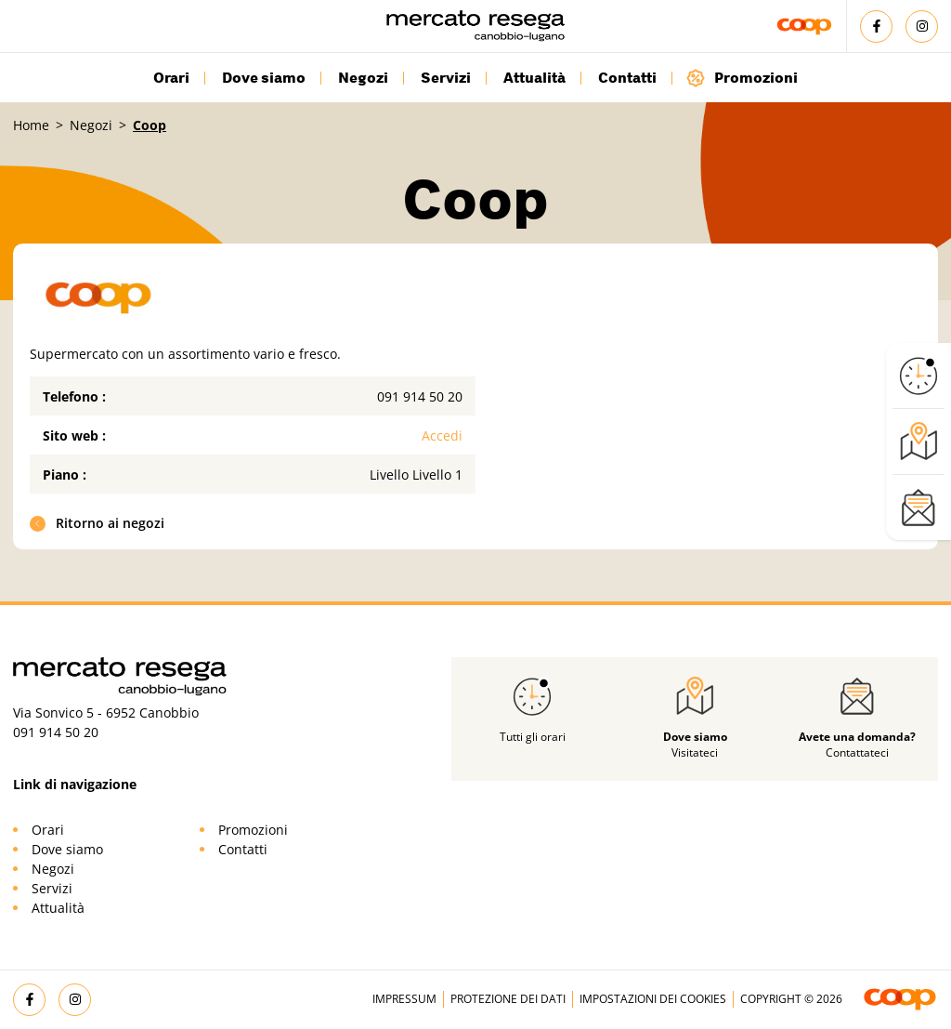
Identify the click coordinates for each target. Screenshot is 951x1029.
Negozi (363, 78)
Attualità (534, 78)
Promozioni (741, 77)
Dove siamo (264, 78)
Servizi (446, 78)
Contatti (627, 78)
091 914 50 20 (419, 396)
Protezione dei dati (508, 999)
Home (31, 125)
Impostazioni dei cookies (653, 999)
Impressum (404, 999)
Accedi (442, 435)
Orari (171, 78)
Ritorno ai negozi (97, 523)
